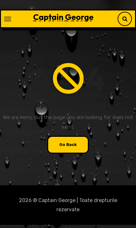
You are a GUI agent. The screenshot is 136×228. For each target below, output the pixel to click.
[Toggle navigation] (7, 19)
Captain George (63, 17)
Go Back (68, 144)
